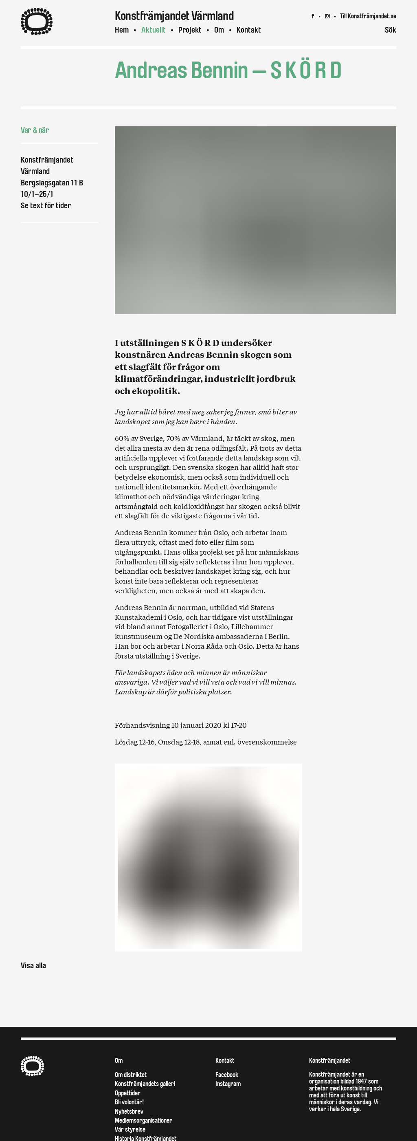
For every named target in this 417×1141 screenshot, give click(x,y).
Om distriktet (131, 1075)
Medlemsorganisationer (143, 1120)
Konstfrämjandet (329, 1060)
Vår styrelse (130, 1129)
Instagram (228, 1084)
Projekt (190, 30)
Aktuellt (153, 30)
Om (219, 30)
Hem (122, 30)
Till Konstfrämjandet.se (368, 16)
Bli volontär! (129, 1102)
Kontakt (249, 30)
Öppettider (127, 1093)
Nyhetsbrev (129, 1111)
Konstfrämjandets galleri (145, 1084)
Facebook (226, 1075)
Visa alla (33, 965)
